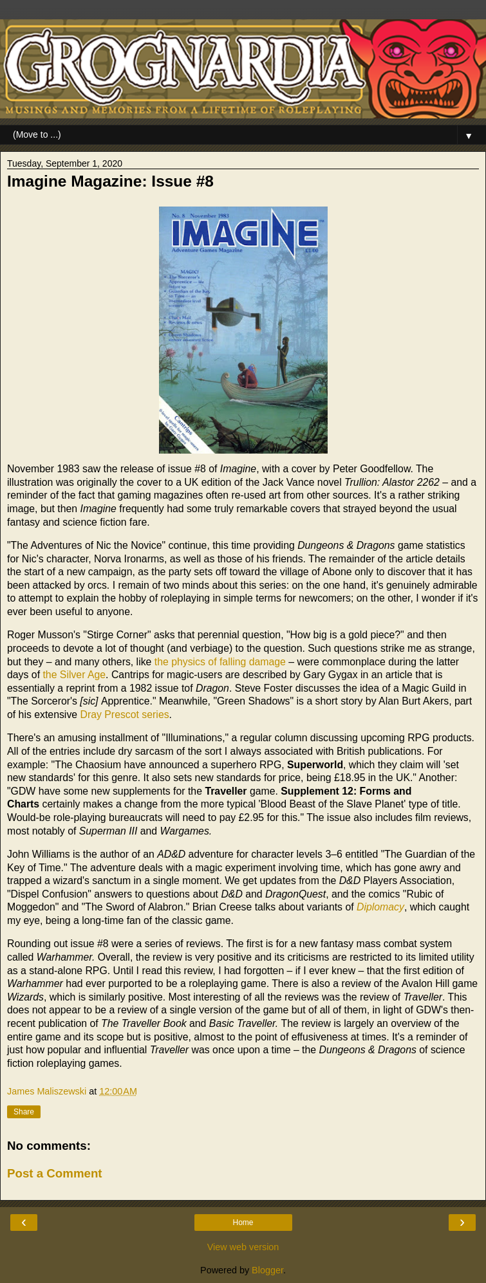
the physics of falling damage (220, 661)
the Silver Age (74, 674)
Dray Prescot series (124, 714)
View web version (243, 1247)
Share (24, 1111)
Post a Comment (54, 1173)
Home (242, 1222)
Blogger (267, 1270)
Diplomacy (380, 906)
